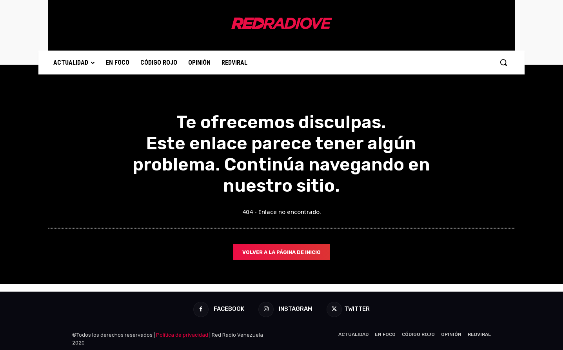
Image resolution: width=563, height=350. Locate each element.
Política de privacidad (182, 335)
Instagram (294, 309)
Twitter (358, 309)
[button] (503, 62)
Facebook (227, 309)
